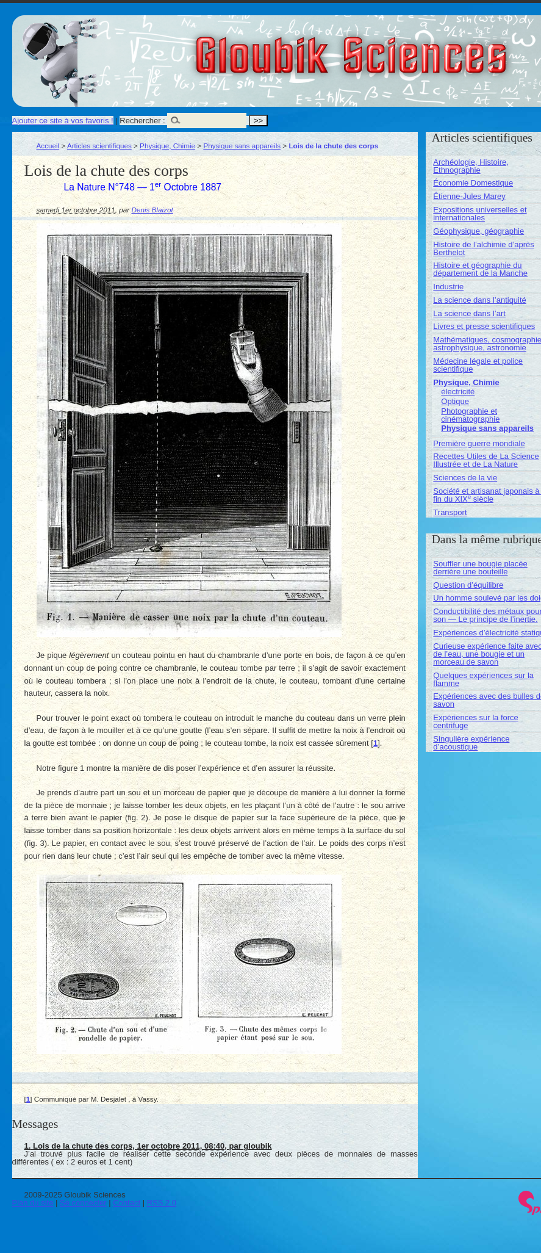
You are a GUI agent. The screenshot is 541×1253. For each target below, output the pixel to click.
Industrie (448, 286)
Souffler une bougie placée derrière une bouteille (480, 567)
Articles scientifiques (99, 146)
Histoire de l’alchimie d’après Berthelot (483, 248)
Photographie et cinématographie (470, 415)
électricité (458, 391)
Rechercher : (142, 120)
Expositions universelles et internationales (479, 213)
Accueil (48, 146)
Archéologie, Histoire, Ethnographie (471, 166)
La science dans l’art (469, 313)
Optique (455, 401)
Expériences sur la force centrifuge (475, 721)
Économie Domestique (473, 182)
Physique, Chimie (167, 146)
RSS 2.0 (161, 1202)
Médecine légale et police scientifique (478, 365)
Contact (126, 1202)
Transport (450, 512)
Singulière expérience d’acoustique (471, 742)
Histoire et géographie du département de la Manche (480, 269)
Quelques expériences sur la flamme (483, 679)
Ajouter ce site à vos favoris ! (62, 120)
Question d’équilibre (468, 585)
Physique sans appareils (242, 146)
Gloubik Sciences (420, 47)
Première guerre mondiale (479, 443)
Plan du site (33, 1202)
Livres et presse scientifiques (484, 326)
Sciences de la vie (465, 477)
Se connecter (83, 1202)
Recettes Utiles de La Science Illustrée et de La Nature (486, 460)
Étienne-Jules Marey (469, 196)
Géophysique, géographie (478, 231)
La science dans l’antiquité (479, 300)
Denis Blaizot (152, 210)
